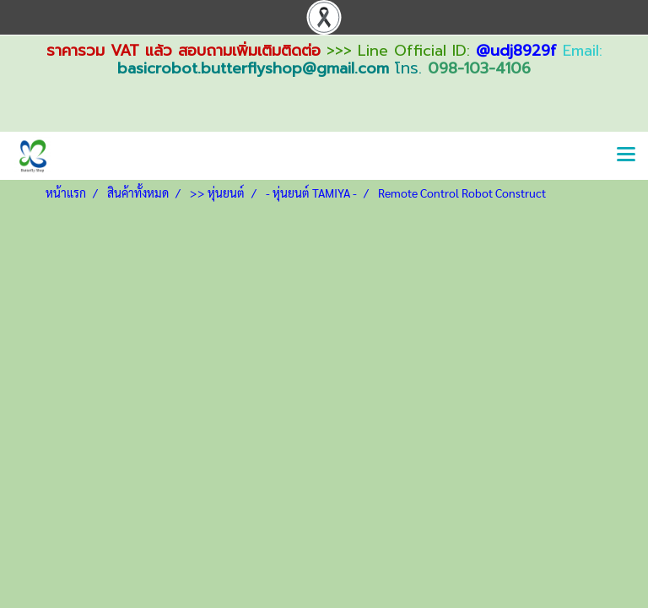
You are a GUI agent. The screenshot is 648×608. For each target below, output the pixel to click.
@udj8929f (516, 50)
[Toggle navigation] (626, 155)
